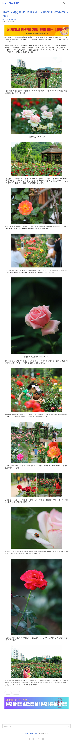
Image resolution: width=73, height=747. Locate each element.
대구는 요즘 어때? (10, 3)
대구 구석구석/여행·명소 (9, 19)
